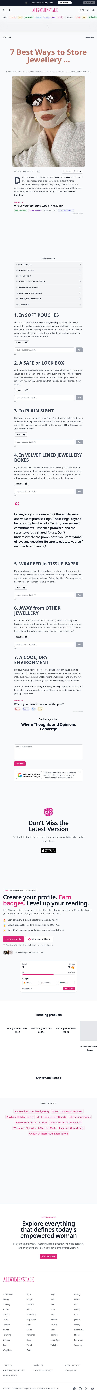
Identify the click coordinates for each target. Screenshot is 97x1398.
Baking (77, 1276)
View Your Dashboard (39, 939)
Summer (26, 709)
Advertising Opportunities (14, 1352)
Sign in (50, 945)
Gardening (69, 17)
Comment (20, 763)
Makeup (54, 1307)
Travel (29, 1327)
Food (53, 17)
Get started (69, 988)
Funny (76, 1291)
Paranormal (79, 1312)
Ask (79, 350)
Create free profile (13, 939)
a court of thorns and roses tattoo (48, 1115)
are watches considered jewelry (31, 1093)
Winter (40, 709)
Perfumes (31, 1317)
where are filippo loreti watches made (35, 1110)
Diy (75, 1286)
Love (29, 1307)
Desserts (30, 1286)
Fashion (6, 1291)
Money (77, 1307)
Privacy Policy (70, 1352)
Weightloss (7, 1332)
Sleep (5, 17)
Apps (29, 1276)
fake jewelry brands (80, 1098)
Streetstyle (55, 1322)
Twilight (54, 1327)
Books (53, 1281)
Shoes (46, 17)
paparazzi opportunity (71, 1110)
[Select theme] (84, 10)
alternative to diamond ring (65, 1104)
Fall (33, 709)
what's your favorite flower (67, 1093)
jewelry (7, 37)
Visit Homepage (48, 1238)
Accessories (29, 17)
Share (77, 171)
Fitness (30, 1291)
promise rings (41, 519)
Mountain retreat (50, 210)
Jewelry (77, 1301)
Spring (17, 709)
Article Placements (72, 1347)
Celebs (77, 1281)
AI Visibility (38, 1347)
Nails (53, 1312)
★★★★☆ (90, 37)
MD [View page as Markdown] (38, 171)
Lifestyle (6, 1307)
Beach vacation (20, 210)
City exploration (35, 210)
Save (66, 171)
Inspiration (31, 1301)
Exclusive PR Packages (43, 1352)
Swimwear (78, 1322)
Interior (13, 17)
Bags (78, 17)
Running (54, 1317)
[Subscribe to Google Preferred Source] (29, 775)
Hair (76, 1296)
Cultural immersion (66, 210)
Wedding (78, 1327)
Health (5, 1301)
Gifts (52, 1296)
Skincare (6, 1322)
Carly (19, 171)
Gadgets (6, 1296)
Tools (29, 1332)
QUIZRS (81, 213)
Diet (20, 17)
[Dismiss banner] (80, 772)
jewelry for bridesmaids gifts (31, 1104)
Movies (38, 17)
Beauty (6, 1281)
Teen (84, 17)
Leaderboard (27, 989)
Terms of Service (10, 1357)
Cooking (6, 1286)
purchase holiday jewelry (20, 1098)
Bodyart (30, 1281)
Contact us (7, 1347)
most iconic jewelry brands (51, 1098)
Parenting (7, 1317)
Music (60, 17)
